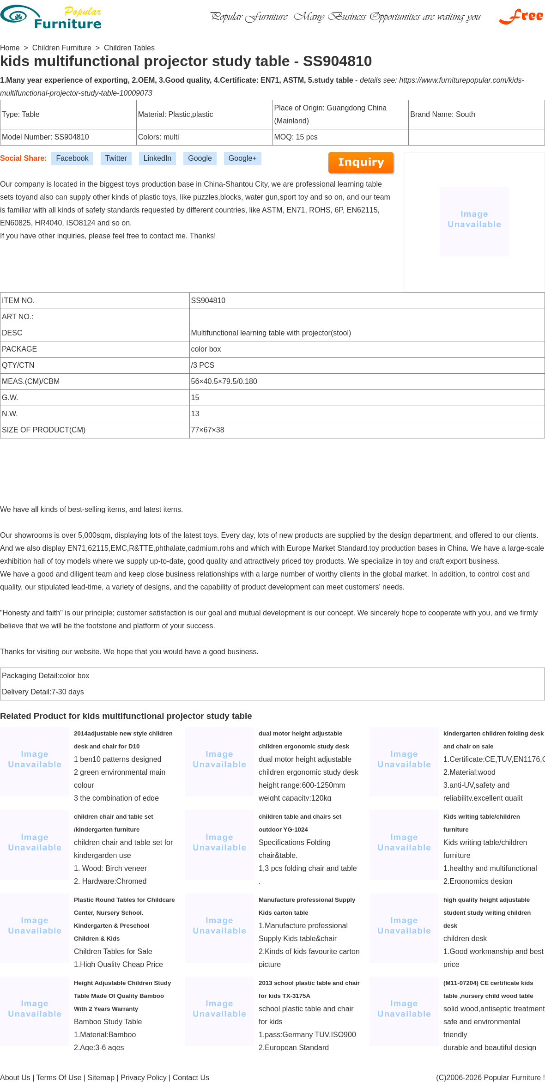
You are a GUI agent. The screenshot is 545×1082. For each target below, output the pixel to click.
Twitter (116, 158)
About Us (15, 1078)
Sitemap (101, 1078)
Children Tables (129, 48)
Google (200, 158)
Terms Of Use (59, 1078)
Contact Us (191, 1078)
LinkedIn (158, 158)
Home (10, 48)
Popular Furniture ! (514, 1078)
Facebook (72, 158)
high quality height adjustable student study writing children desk (487, 912)
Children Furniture (61, 48)
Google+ (243, 158)
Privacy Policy (144, 1078)
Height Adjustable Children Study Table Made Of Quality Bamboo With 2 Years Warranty (122, 995)
